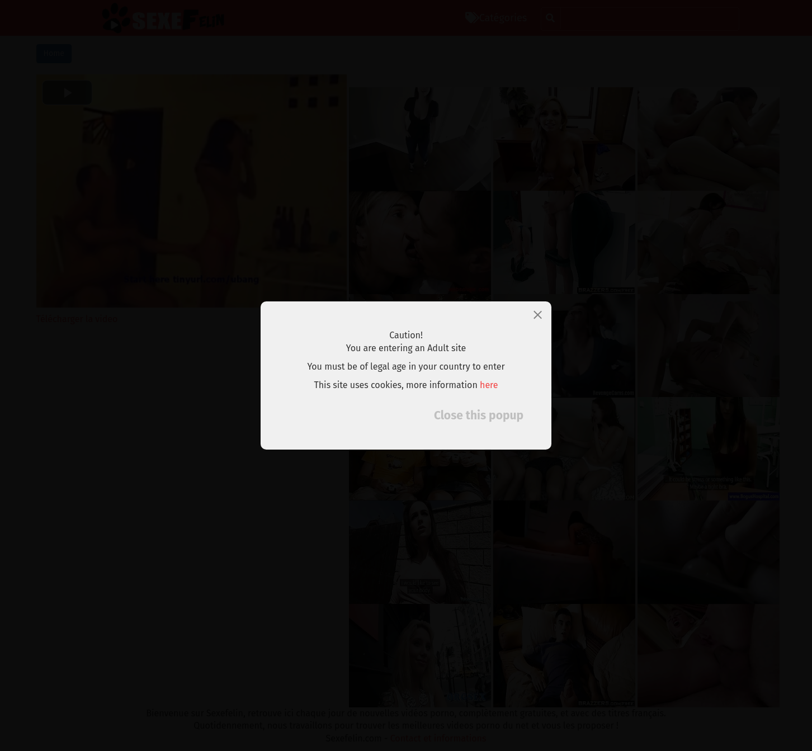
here (489, 385)
